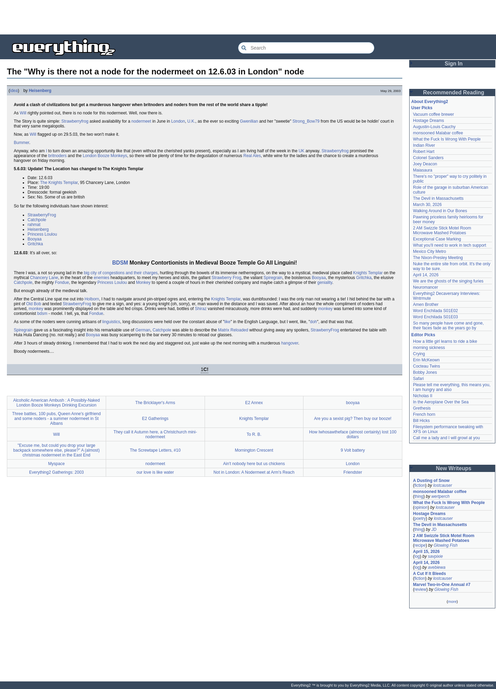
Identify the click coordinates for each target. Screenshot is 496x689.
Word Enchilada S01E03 (435, 317)
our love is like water (155, 472)
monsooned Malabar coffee (438, 133)
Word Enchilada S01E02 (435, 310)
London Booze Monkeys (105, 155)
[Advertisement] (248, 17)
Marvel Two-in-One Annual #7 (442, 584)
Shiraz (201, 308)
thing (418, 496)
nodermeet (141, 121)
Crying (419, 353)
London (178, 121)
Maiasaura (422, 170)
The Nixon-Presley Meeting (438, 257)
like (227, 321)
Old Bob (33, 303)
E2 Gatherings (155, 418)
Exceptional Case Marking (437, 239)
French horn (424, 414)
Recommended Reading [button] (453, 92)
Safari (418, 378)
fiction (419, 485)
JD (433, 529)
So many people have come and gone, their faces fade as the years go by (448, 325)
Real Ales (252, 155)
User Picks (421, 107)
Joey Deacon (425, 164)
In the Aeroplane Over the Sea (440, 402)
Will (23, 113)
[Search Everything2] (306, 48)
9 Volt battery (353, 450)
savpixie (435, 556)
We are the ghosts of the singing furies (448, 281)
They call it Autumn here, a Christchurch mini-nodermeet (155, 434)
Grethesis (422, 408)
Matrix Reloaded (233, 330)
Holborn (91, 299)
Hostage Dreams (428, 120)
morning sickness (429, 347)
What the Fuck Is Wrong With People (447, 139)
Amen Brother (425, 304)
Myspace (56, 463)
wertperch (440, 496)
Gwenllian (249, 121)
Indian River (424, 145)
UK (301, 150)
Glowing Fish (445, 545)
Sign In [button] (454, 63)
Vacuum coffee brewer (433, 114)
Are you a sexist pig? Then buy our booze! (353, 418)
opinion (421, 507)
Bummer (21, 142)
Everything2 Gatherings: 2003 (56, 472)
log (417, 556)
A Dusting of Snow (431, 480)
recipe (420, 545)
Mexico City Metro (429, 251)
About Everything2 (429, 101)
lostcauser (442, 485)
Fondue (62, 282)
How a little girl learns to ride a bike (445, 341)
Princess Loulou (42, 234)
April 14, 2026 (425, 274)
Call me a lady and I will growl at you (446, 437)
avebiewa (436, 567)
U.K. (191, 121)
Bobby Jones (425, 372)
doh (313, 321)
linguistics (111, 321)
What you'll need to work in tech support (449, 245)
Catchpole (37, 219)
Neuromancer (425, 287)
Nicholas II (422, 395)
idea (14, 90)
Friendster (352, 472)
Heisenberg (40, 90)
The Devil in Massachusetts (438, 198)
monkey (36, 308)
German (142, 330)
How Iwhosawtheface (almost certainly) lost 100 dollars (352, 434)
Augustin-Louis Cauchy (434, 126)
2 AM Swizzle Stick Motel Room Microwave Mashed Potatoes (442, 230)
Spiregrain (273, 277)
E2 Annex (254, 402)
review (420, 589)
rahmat (34, 224)
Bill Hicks (421, 420)
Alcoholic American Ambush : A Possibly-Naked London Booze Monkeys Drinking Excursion (56, 403)
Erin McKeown (426, 360)
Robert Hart (423, 151)
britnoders (57, 155)
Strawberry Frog (226, 277)
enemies (101, 277)
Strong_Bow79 (306, 121)
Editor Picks (423, 334)
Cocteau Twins (426, 366)
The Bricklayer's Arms (155, 402)
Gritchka (35, 243)
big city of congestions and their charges (120, 272)
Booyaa (35, 239)
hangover (289, 343)
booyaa (352, 402)
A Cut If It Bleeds (429, 573)
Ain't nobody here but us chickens (254, 463)
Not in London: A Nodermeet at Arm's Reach (254, 472)
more (452, 601)
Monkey (143, 282)
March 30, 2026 (427, 204)
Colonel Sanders (428, 157)
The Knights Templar (59, 182)
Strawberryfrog (75, 121)
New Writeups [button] (454, 468)
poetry (420, 518)
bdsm (42, 313)
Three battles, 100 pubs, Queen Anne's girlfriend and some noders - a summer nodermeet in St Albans (56, 418)
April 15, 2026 (426, 551)
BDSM (120, 263)
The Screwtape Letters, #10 (155, 450)
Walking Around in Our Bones (440, 210)
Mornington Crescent (254, 450)
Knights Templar (368, 272)
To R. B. (254, 434)
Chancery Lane (44, 277)
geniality (324, 282)
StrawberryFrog (42, 215)
